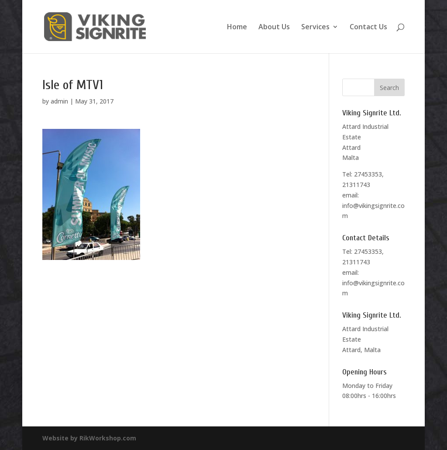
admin (59, 101)
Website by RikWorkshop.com (89, 438)
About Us (274, 27)
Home (237, 27)
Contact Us (368, 27)
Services (315, 27)
